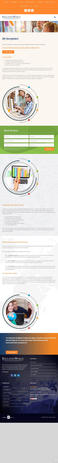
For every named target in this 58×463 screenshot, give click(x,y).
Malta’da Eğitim (34, 371)
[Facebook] (11, 375)
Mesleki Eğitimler (7, 389)
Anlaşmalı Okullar (35, 368)
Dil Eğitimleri (6, 386)
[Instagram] (15, 375)
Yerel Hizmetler (6, 399)
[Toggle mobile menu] (55, 17)
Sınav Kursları (6, 395)
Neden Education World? (36, 365)
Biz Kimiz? (33, 362)
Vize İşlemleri (6, 405)
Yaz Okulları (33, 374)
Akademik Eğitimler (7, 392)
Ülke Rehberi (6, 402)
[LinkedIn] (18, 375)
